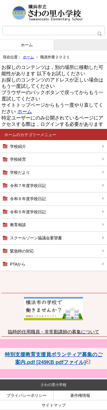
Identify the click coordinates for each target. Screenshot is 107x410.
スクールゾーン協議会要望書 (36, 238)
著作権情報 (80, 395)
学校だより (20, 172)
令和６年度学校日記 (28, 198)
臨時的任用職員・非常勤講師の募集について (53, 331)
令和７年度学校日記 (28, 185)
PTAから (17, 264)
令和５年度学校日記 (28, 212)
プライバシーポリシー (27, 395)
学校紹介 (18, 146)
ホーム (27, 45)
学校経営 (18, 159)
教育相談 (18, 224)
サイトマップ (54, 405)
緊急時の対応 (22, 251)
